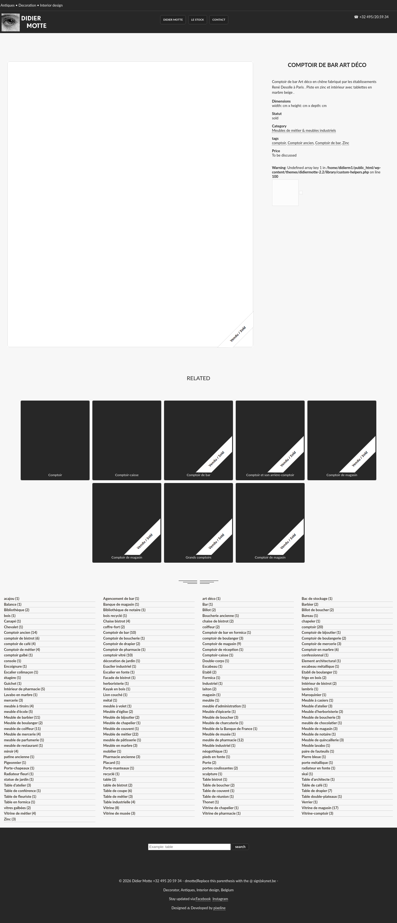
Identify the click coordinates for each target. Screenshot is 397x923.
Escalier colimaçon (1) (21, 672)
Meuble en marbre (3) (120, 745)
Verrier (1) (309, 802)
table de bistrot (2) (117, 785)
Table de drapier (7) (317, 790)
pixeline (219, 908)
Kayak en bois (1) (116, 689)
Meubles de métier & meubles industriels (304, 130)
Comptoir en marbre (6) (320, 649)
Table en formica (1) (19, 802)
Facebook (203, 899)
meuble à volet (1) (117, 706)
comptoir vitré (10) (118, 655)
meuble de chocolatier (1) (322, 723)
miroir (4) (11, 751)
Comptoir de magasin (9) (221, 644)
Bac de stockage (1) (317, 598)
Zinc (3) (10, 819)
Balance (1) (12, 604)
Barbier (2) (310, 604)
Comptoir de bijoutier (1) (321, 632)
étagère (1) (12, 677)
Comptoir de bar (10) (119, 632)
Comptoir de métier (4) (22, 649)
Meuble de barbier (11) (22, 717)
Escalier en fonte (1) (118, 672)
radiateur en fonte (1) (318, 768)
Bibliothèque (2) (16, 610)
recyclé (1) (111, 774)
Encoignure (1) (15, 666)
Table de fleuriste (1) (20, 796)
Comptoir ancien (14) (20, 632)
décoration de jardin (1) (121, 661)
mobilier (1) (112, 751)
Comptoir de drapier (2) (121, 644)
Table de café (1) (314, 785)
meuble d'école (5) (18, 711)
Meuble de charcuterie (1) (222, 723)
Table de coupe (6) (117, 790)
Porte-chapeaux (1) (19, 768)
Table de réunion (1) (218, 796)
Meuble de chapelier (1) (121, 723)
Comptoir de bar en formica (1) (226, 632)
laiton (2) (209, 689)
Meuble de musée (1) (218, 734)
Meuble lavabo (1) (316, 745)
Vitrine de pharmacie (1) (221, 813)
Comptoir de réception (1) (222, 649)
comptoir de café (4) (20, 644)
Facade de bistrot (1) (119, 677)
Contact (218, 19)
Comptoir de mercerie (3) (321, 644)
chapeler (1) (311, 621)
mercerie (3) (13, 700)
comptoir (279, 143)
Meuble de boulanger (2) (23, 723)
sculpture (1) (212, 774)
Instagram (220, 899)
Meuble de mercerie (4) (22, 734)
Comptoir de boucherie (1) (124, 638)
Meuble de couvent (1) (121, 728)
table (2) (109, 779)
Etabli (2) (209, 672)
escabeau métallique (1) (320, 666)
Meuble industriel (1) (218, 745)
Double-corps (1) (215, 661)
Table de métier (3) (118, 796)
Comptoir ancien (300, 143)
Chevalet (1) (13, 627)
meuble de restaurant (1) (23, 745)
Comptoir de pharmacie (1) (124, 649)
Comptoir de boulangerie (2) (324, 638)
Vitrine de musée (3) (119, 813)
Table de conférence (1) (22, 790)
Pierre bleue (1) (314, 757)
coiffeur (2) (210, 627)
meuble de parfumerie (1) (24, 740)
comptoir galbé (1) (18, 655)
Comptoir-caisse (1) (217, 655)
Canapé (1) (12, 621)
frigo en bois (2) (314, 677)
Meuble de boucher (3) (220, 717)
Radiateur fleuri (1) (18, 774)
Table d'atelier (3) (17, 785)
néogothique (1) (214, 751)
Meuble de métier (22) (120, 734)
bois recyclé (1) (115, 615)
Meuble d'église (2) (118, 711)
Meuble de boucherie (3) (321, 717)
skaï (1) (307, 774)
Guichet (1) (12, 683)
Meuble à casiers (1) (317, 700)
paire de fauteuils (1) (318, 751)
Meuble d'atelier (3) (317, 706)
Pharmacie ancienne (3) (121, 757)
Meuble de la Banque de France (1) (229, 728)
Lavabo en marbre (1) (20, 695)
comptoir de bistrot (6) (21, 638)
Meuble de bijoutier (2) (121, 717)
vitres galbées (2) (17, 808)
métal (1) (110, 700)
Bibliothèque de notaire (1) (124, 610)
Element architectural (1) (321, 661)
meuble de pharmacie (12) (222, 740)
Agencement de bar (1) (121, 598)
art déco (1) (211, 598)
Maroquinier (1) (314, 695)
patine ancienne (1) (19, 757)
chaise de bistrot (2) (218, 621)
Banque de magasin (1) (121, 604)
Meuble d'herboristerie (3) (322, 711)
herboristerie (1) (116, 683)
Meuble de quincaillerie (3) (323, 740)
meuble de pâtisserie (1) (122, 740)
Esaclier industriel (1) (119, 666)
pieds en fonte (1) (216, 757)
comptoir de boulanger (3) (222, 638)
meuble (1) (210, 700)
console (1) (12, 661)
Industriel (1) (212, 683)
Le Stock (197, 19)
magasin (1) (211, 695)
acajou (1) (11, 598)
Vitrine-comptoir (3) (317, 813)
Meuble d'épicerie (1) (219, 711)
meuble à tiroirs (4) (19, 706)
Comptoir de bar (328, 143)
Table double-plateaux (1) (322, 796)
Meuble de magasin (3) (319, 728)
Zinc (345, 143)
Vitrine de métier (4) (20, 813)
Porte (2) (209, 762)
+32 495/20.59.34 (374, 17)
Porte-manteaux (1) (118, 768)
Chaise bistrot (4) (116, 621)
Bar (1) (207, 604)
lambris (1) (310, 689)
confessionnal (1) (315, 655)
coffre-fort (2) (114, 627)
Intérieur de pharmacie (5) (24, 689)
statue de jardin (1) (18, 779)
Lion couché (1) (115, 695)
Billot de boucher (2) (318, 610)
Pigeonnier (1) (15, 762)
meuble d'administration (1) (224, 706)
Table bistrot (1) (214, 779)
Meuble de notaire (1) (319, 734)
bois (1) (9, 615)
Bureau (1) (310, 615)
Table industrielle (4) (119, 802)
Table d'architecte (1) (318, 779)
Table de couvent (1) (218, 790)
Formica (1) (211, 677)
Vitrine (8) (111, 808)
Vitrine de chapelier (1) (220, 808)
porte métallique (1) (317, 762)
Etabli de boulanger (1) (319, 672)
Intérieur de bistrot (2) (319, 683)
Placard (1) (111, 762)
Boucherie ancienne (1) (220, 615)
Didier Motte (173, 19)
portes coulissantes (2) (220, 768)
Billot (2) (209, 610)
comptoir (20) (312, 627)
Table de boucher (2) (218, 785)
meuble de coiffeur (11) (22, 728)
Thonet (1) (210, 802)
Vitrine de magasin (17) (320, 808)
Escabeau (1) (212, 666)
